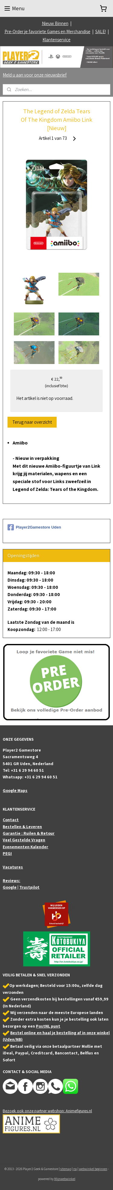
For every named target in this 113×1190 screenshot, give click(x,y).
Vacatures (13, 867)
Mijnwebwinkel (64, 1179)
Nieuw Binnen (55, 23)
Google (10, 887)
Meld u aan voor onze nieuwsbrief (35, 75)
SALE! (100, 31)
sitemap (65, 1169)
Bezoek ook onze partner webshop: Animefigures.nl (47, 1110)
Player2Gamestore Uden (34, 527)
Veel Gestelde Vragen (24, 840)
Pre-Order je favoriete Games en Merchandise (47, 31)
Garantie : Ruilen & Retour (29, 833)
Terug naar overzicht (32, 422)
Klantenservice (56, 39)
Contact (11, 819)
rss (75, 1169)
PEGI (7, 853)
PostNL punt (48, 1026)
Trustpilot (29, 887)
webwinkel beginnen (93, 1169)
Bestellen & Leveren (22, 826)
